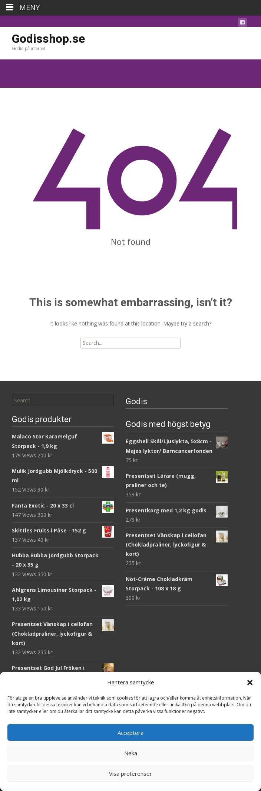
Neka (130, 753)
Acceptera (130, 732)
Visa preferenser (130, 773)
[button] (250, 682)
